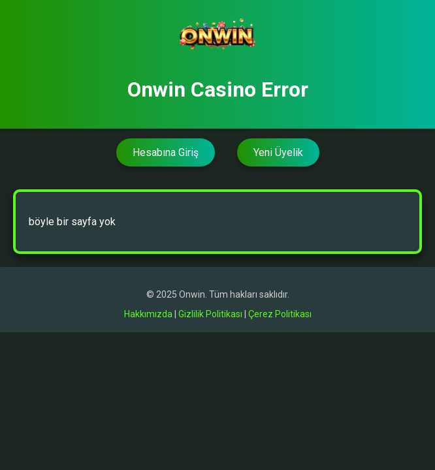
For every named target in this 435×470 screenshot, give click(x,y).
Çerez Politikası (280, 314)
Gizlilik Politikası (210, 314)
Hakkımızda (148, 314)
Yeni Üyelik (278, 152)
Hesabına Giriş (166, 152)
